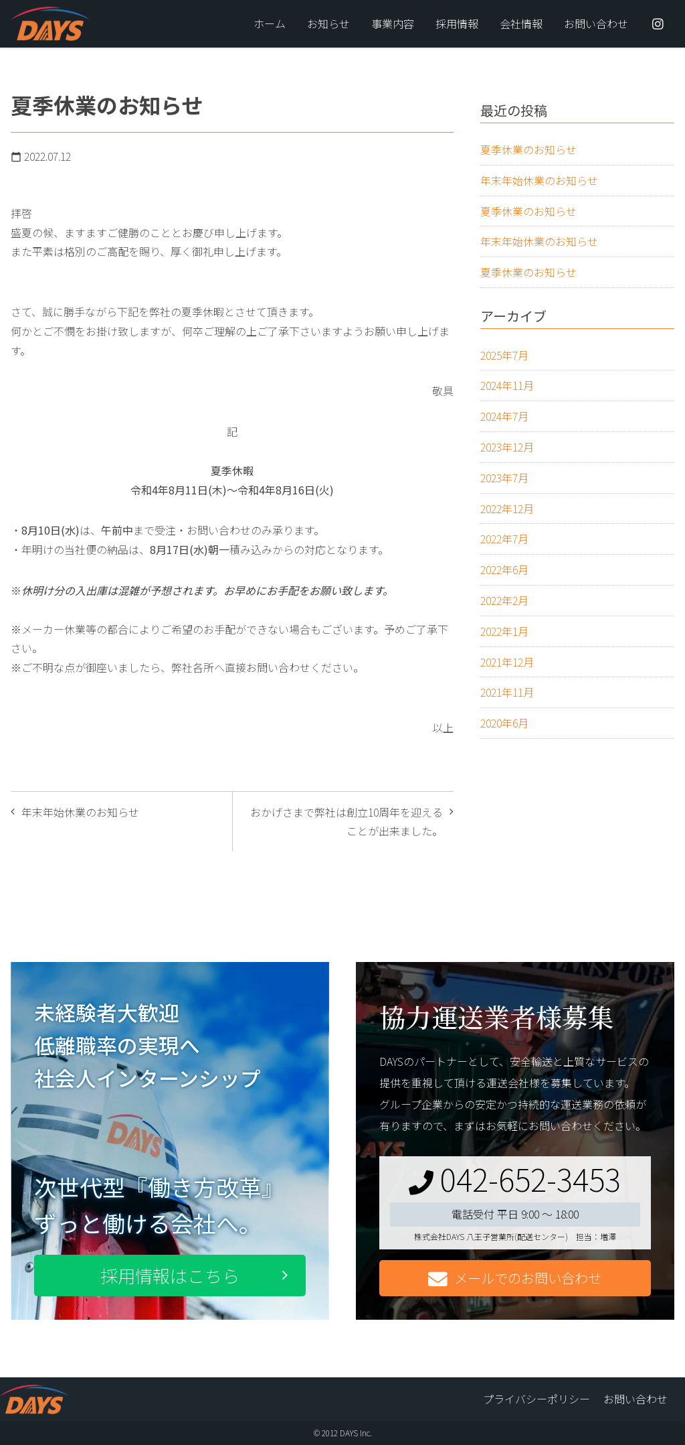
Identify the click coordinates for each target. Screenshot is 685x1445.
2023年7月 (504, 478)
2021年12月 (507, 662)
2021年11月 (507, 692)
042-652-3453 (515, 1178)
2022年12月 (507, 508)
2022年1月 (504, 631)
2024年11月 (507, 385)
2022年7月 (504, 539)
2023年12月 (507, 447)
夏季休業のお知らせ (528, 149)
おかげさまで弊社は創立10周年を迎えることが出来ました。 (346, 821)
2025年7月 (504, 355)
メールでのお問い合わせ (514, 1278)
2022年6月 (504, 569)
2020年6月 (504, 723)
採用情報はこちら (169, 1275)
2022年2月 (504, 600)
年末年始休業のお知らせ (80, 812)
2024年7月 (504, 416)
